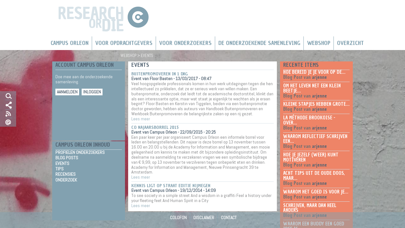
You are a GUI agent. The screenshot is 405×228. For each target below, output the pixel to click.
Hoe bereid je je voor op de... (314, 72)
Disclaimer (203, 217)
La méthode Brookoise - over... (309, 120)
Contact (229, 217)
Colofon (178, 217)
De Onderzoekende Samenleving (259, 43)
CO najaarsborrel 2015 (154, 127)
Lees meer (140, 119)
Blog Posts (66, 158)
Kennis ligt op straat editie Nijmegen (170, 186)
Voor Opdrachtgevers (124, 43)
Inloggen (92, 92)
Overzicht (350, 43)
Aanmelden (67, 92)
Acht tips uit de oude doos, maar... (314, 175)
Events (62, 163)
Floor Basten (161, 78)
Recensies (65, 174)
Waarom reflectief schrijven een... (315, 139)
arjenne (319, 77)
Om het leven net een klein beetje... (312, 88)
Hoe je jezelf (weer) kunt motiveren (311, 157)
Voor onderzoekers (185, 43)
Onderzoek (66, 180)
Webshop (318, 43)
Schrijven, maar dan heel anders (309, 208)
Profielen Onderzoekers (80, 152)
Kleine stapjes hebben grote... (316, 104)
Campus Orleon (70, 43)
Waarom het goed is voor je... (315, 192)
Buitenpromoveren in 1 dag (159, 74)
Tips (59, 169)
